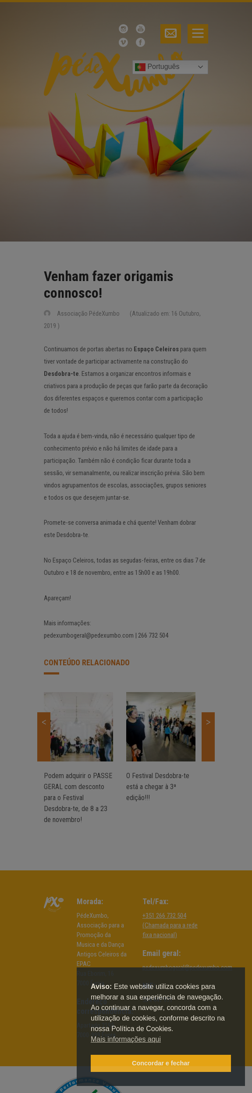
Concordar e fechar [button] (161, 1063)
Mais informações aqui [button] (126, 1039)
